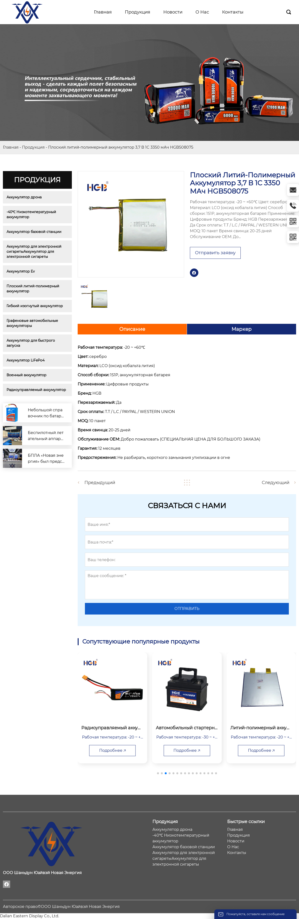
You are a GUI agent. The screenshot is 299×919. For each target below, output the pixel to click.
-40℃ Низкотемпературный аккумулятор (32, 214)
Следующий (275, 483)
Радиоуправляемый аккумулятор (36, 390)
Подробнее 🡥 (112, 750)
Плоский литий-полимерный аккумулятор (33, 288)
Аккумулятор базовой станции (34, 232)
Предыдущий (99, 483)
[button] (158, 773)
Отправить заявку (215, 252)
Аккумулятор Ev (21, 271)
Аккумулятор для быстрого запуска (31, 343)
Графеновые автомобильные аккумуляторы (33, 323)
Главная (11, 147)
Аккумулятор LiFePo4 (26, 360)
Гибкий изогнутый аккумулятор (35, 306)
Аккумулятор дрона (24, 197)
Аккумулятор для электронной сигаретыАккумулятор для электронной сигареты (34, 251)
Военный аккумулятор (26, 375)
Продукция (33, 147)
